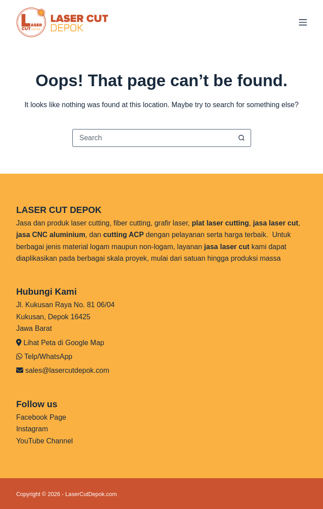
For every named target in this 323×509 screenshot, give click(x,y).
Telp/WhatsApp (48, 356)
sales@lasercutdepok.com (67, 370)
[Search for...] (153, 138)
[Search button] (242, 138)
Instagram (32, 429)
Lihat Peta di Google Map (64, 342)
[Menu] (303, 22)
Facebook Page (41, 417)
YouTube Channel (44, 441)
